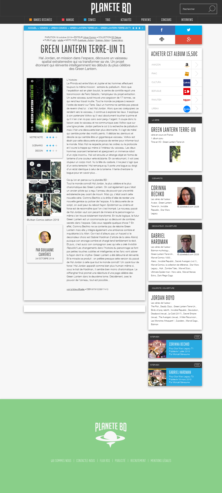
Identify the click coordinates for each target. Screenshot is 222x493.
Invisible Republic (166, 261)
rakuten (171, 100)
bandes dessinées (40, 19)
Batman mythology (160, 250)
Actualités (126, 19)
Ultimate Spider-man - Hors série (166, 272)
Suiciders (180, 320)
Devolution (193, 310)
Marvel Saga (191, 320)
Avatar (154, 202)
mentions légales (161, 461)
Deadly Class (166, 306)
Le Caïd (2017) (175, 313)
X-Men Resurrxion (188, 317)
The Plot (155, 306)
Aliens (153, 261)
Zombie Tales (171, 268)
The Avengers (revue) (168, 317)
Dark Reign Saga (165, 275)
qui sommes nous (61, 461)
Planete (111, 8)
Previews (146, 19)
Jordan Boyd (162, 298)
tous (107, 19)
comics (90, 19)
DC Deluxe (116, 37)
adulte (60, 40)
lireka (171, 109)
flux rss (105, 461)
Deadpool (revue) (159, 313)
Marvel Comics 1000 (160, 257)
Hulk (161, 268)
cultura (171, 82)
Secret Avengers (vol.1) (186, 261)
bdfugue (171, 91)
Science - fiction (102, 40)
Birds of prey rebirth (160, 310)
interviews (187, 19)
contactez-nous (85, 461)
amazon (171, 65)
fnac (171, 73)
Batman (154, 324)
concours (166, 19)
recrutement (138, 461)
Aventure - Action (86, 40)
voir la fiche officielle (76, 289)
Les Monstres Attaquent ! (162, 320)
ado (54, 40)
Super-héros (117, 40)
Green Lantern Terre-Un (173, 130)
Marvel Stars (184, 268)
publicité (120, 461)
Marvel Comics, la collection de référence (169, 264)
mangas (68, 19)
